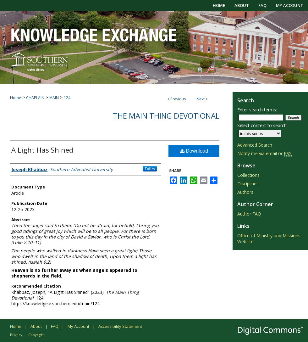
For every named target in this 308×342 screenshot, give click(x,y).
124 (67, 97)
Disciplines (248, 184)
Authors (245, 192)
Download (194, 151)
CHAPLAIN (35, 97)
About (36, 326)
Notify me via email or (264, 153)
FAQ (54, 326)
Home (15, 97)
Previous (178, 99)
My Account (78, 326)
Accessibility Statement (120, 326)
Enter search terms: (257, 110)
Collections (248, 175)
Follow (150, 169)
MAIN (54, 97)
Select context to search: (262, 125)
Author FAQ (249, 214)
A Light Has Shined (42, 149)
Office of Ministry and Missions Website (268, 238)
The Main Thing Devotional (166, 115)
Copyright (36, 334)
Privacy (16, 334)
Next (200, 99)
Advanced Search (254, 145)
